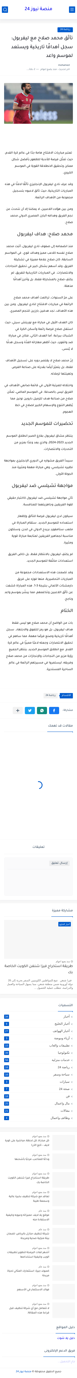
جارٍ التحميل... (66, 1361)
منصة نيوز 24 (38, 9)
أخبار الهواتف (37, 1031)
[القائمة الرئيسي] (72, 9)
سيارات (37, 1082)
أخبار (37, 1016)
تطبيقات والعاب (37, 1045)
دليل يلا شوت (66, 1338)
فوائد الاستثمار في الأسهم (33, 1289)
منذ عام (42, 1210)
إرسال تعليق (59, 863)
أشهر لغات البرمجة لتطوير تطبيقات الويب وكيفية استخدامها (28, 1255)
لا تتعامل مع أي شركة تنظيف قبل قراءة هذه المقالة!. (29, 1310)
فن (37, 1096)
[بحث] (5, 9)
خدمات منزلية (37, 1060)
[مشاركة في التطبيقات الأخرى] (18, 710)
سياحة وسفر (37, 1074)
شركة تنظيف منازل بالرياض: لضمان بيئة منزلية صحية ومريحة (28, 1236)
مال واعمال (37, 1103)
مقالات (37, 1110)
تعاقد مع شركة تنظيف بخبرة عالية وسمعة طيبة (29, 1199)
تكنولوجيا (37, 1053)
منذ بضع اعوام (63, 961)
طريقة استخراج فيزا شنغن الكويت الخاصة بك (39, 970)
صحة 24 (37, 1089)
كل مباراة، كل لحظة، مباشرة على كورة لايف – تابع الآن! (27, 1143)
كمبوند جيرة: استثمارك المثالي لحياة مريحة (28, 1273)
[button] (54, 710)
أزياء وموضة (37, 1038)
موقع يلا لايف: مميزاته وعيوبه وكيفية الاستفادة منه (27, 1217)
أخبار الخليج (37, 1024)
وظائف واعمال (37, 1118)
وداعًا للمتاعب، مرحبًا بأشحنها (32, 1159)
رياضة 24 (65, 29)
